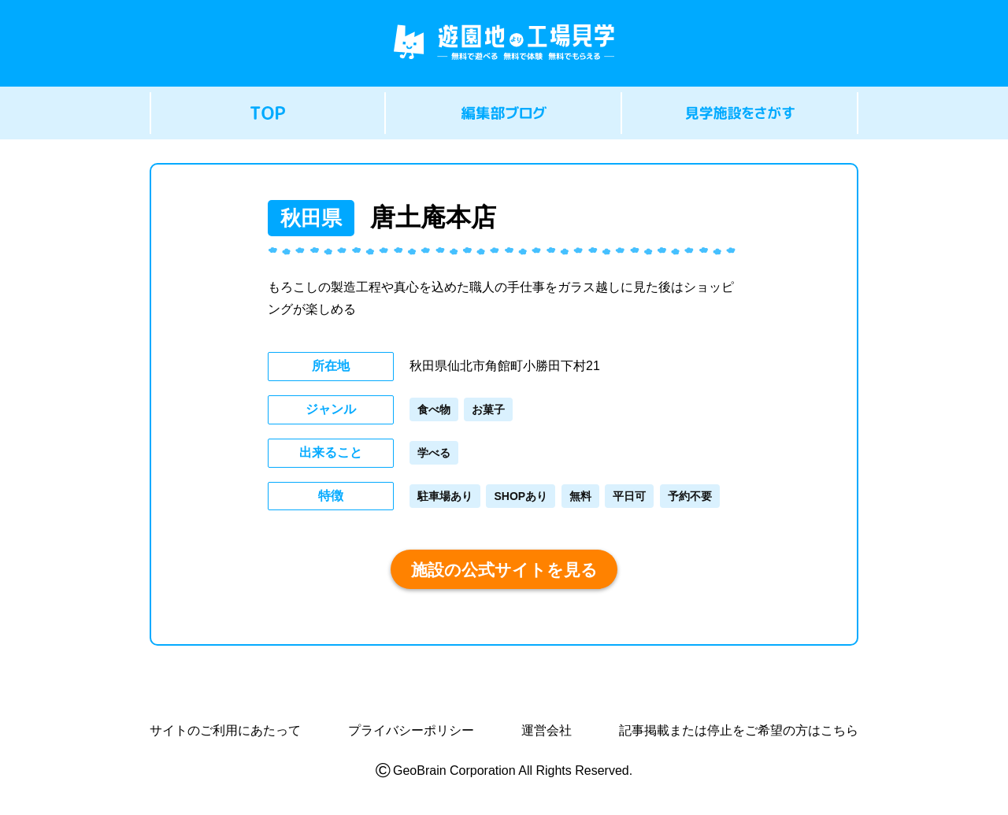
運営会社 (546, 730)
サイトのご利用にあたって (225, 730)
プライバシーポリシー (411, 730)
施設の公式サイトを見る (504, 570)
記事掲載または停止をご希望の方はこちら (738, 730)
